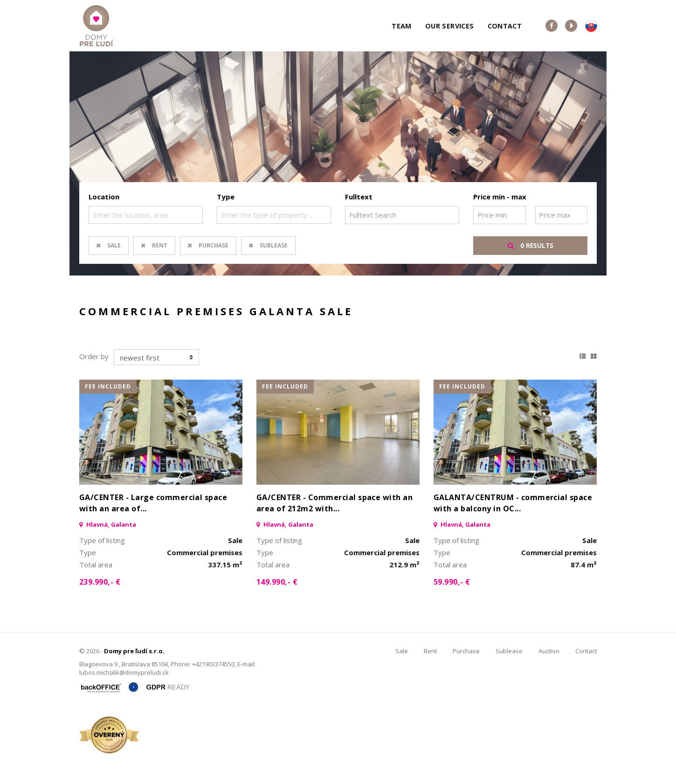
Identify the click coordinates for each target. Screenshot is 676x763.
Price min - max (499, 196)
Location (104, 196)
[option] (338, 163)
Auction (548, 651)
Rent (159, 245)
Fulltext (358, 196)
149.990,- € (276, 582)
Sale (114, 245)
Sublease (274, 245)
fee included (108, 386)
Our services (449, 25)
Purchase (213, 245)
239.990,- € (99, 582)
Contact (505, 25)
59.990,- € (452, 582)
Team (401, 25)
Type (226, 196)
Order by (94, 356)
